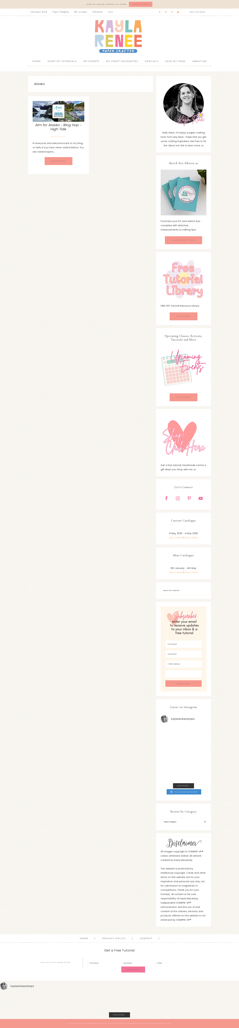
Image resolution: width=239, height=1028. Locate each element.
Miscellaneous (58, 136)
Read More (58, 161)
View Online (175, 537)
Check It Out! (140, 4)
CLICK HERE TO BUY (183, 240)
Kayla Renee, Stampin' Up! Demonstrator (119, 36)
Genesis (113, 1023)
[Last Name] (183, 654)
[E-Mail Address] (183, 664)
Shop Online (191, 537)
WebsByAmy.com (162, 1023)
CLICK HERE (183, 316)
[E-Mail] (171, 963)
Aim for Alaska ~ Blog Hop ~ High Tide (58, 127)
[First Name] (183, 644)
